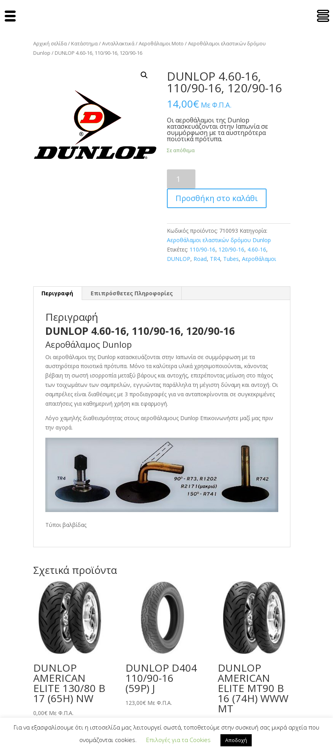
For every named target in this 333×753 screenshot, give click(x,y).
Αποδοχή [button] (236, 740)
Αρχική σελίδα (50, 43)
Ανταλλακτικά (118, 43)
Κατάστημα (84, 43)
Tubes (231, 258)
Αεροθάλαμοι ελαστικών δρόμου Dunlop (219, 240)
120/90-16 (231, 249)
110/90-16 (202, 249)
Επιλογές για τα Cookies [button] (178, 740)
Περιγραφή (57, 293)
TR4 (215, 258)
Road (200, 258)
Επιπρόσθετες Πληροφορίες (132, 293)
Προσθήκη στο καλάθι (216, 198)
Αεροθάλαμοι (259, 258)
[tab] (57, 293)
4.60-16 (256, 249)
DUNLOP (178, 258)
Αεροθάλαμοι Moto (161, 43)
